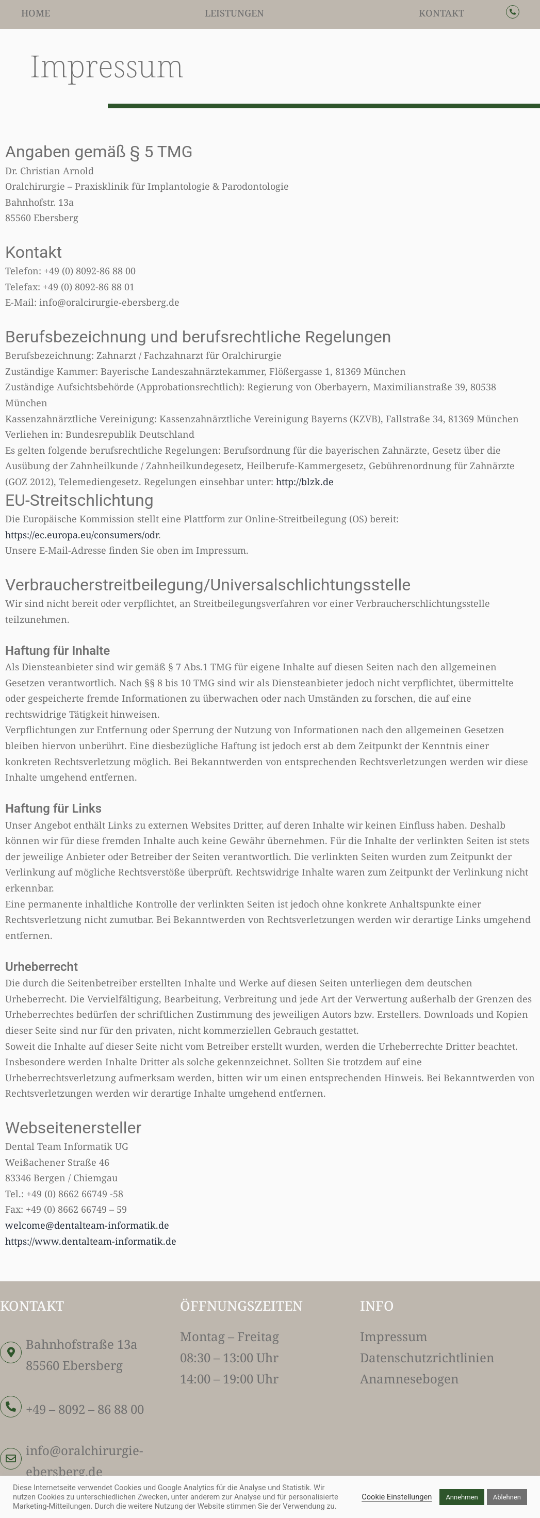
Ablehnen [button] (507, 1497)
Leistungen (234, 13)
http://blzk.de (305, 481)
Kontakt (441, 13)
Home (35, 13)
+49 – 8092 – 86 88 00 (85, 1408)
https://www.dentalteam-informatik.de (90, 1241)
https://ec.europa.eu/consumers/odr (81, 535)
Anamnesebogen (409, 1378)
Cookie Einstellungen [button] (397, 1497)
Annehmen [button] (462, 1497)
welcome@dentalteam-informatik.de (87, 1225)
